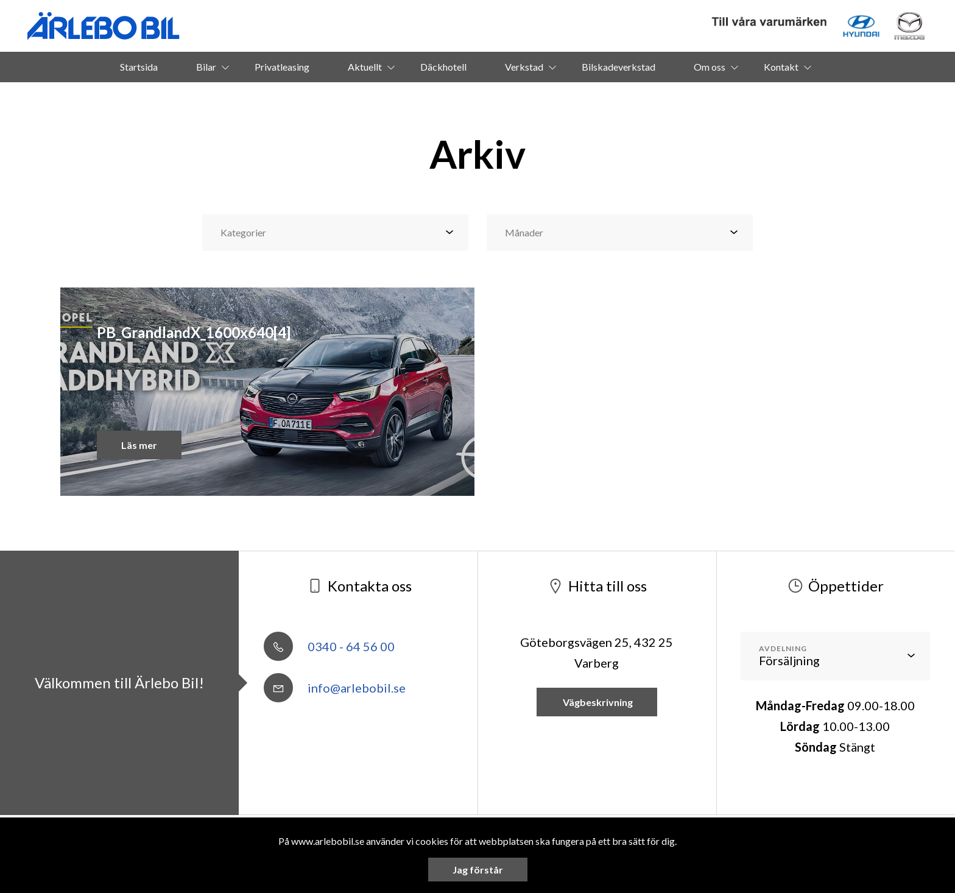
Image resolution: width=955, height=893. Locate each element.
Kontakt (781, 66)
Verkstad (524, 66)
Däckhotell (443, 66)
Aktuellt (365, 66)
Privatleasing (282, 66)
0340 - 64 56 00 (329, 646)
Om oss (709, 66)
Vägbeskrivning (597, 702)
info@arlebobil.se (335, 687)
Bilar (206, 66)
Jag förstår (478, 869)
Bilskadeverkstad (618, 66)
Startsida (139, 66)
